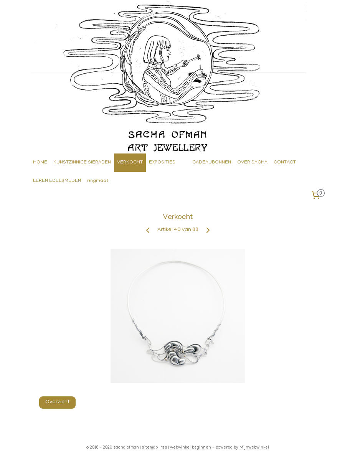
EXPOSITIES (162, 162)
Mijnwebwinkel (254, 448)
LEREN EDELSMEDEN (57, 180)
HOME (40, 162)
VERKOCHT (130, 162)
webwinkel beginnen (190, 448)
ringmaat (97, 180)
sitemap (150, 448)
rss (163, 448)
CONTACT (285, 162)
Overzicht (57, 402)
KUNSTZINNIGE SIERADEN (82, 162)
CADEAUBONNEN (211, 162)
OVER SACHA (252, 162)
